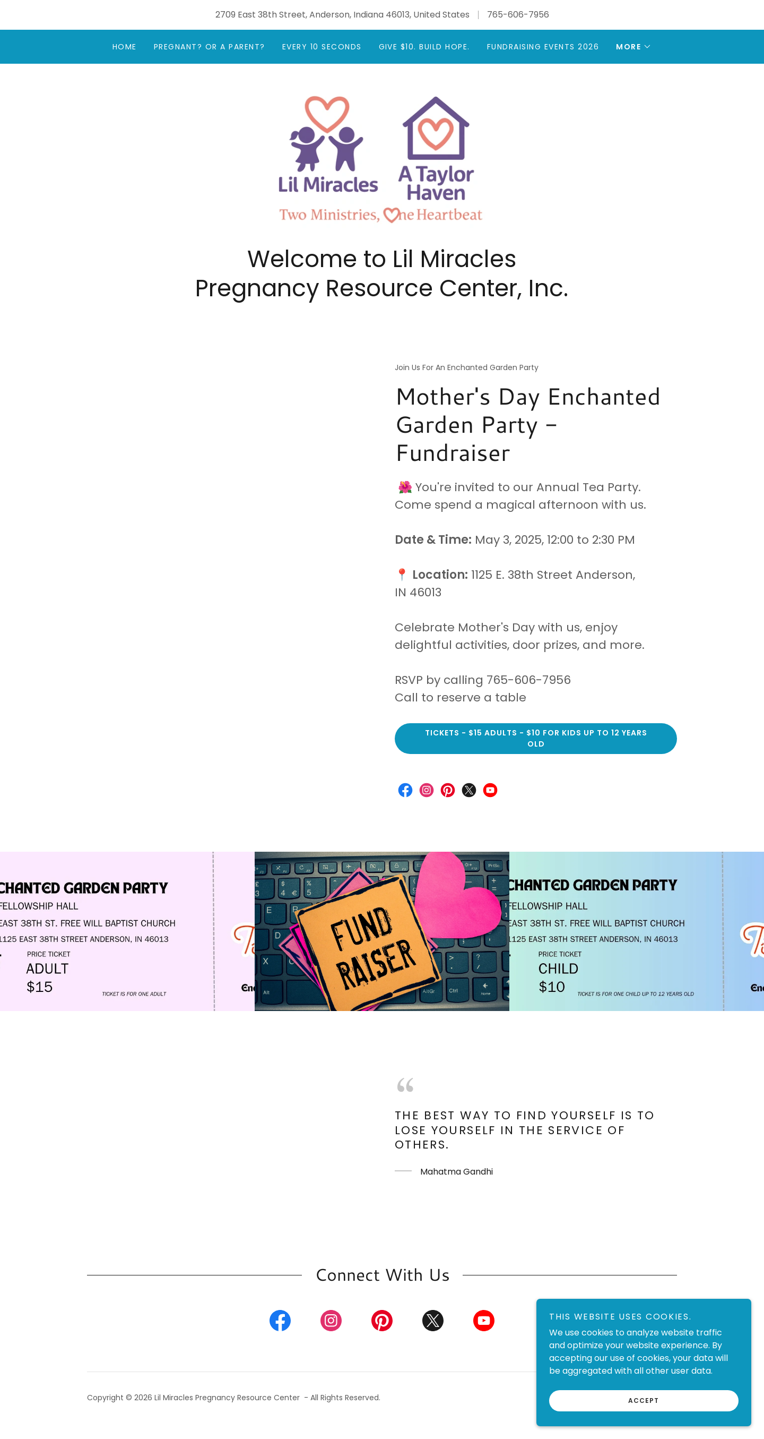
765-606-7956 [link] (518, 14)
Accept (645, 1400)
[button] (634, 46)
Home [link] (124, 46)
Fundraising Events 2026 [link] (543, 46)
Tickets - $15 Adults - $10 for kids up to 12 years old (536, 749)
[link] (382, 165)
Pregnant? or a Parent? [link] (209, 46)
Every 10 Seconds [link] (322, 46)
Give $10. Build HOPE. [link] (424, 46)
